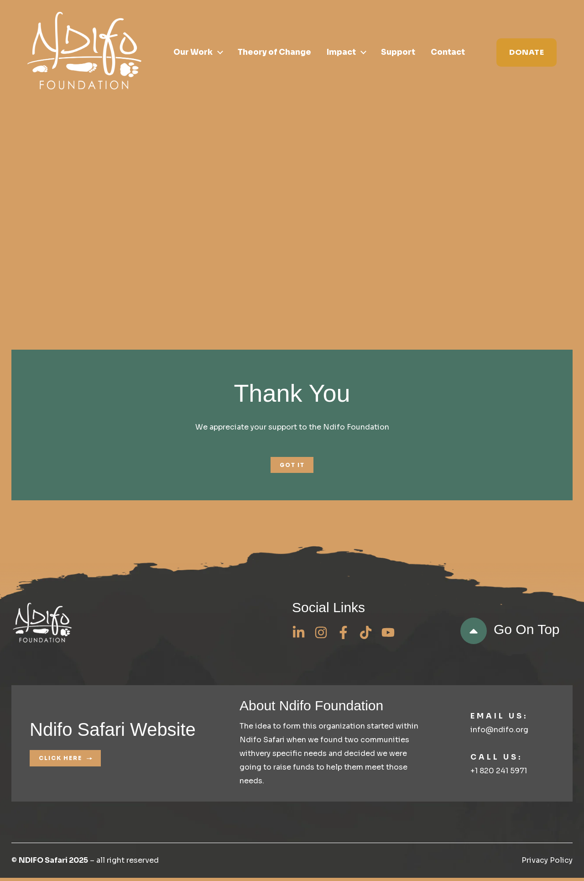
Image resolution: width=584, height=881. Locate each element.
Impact (341, 52)
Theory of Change (274, 52)
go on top (527, 632)
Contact (448, 52)
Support (398, 52)
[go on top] (473, 634)
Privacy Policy (547, 863)
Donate (526, 52)
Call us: (496, 760)
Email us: (499, 719)
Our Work (193, 52)
